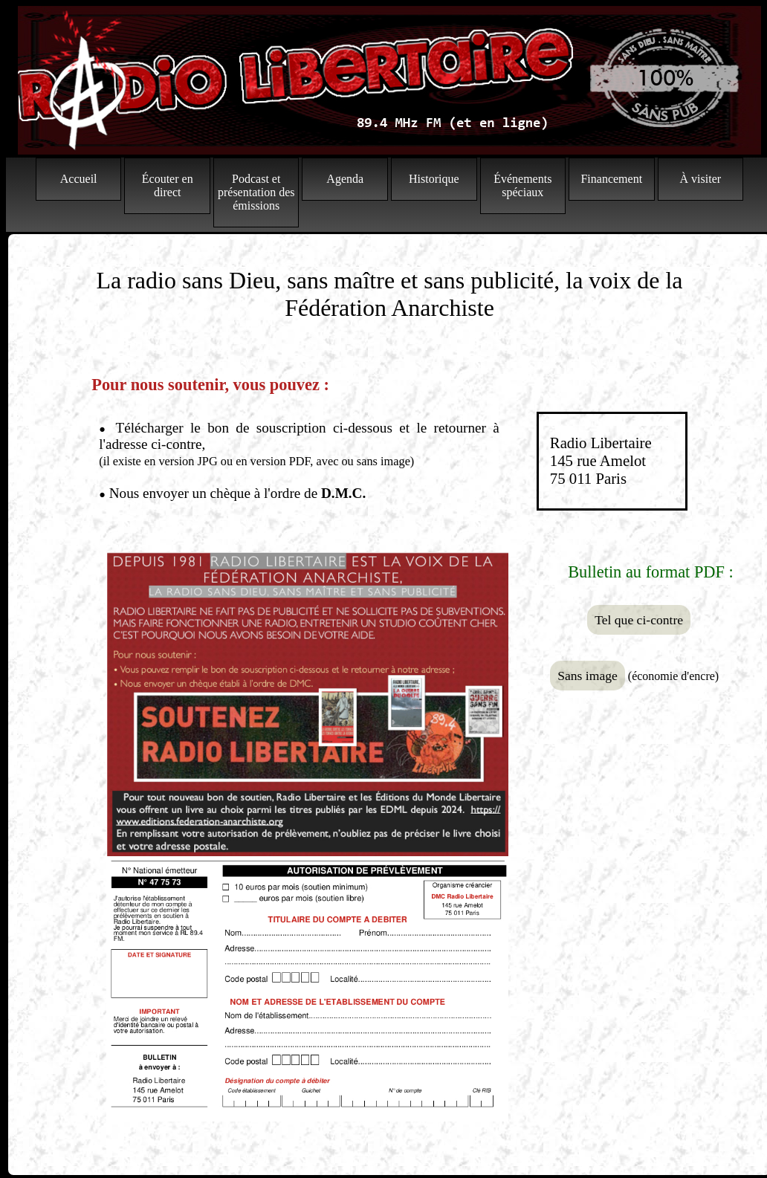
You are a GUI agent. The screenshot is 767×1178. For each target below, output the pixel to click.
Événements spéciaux (522, 185)
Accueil (78, 178)
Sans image (587, 675)
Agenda (344, 178)
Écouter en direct (167, 185)
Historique (434, 178)
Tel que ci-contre (639, 619)
